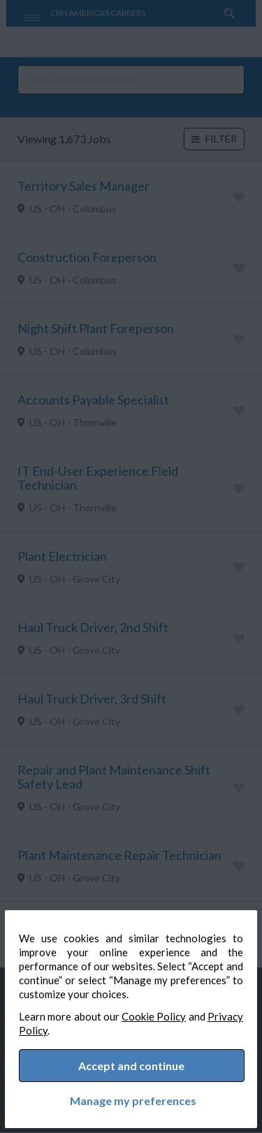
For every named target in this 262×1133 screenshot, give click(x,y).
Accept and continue (132, 1063)
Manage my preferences (131, 1098)
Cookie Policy (178, 1012)
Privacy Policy (61, 1026)
